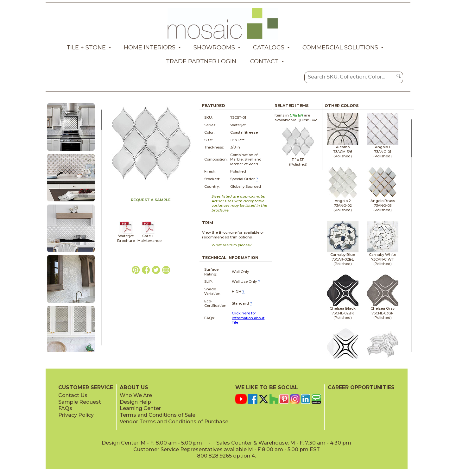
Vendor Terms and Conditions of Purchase (174, 422)
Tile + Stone (86, 47)
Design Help (135, 402)
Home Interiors (149, 47)
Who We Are (136, 395)
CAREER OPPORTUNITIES (361, 387)
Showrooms (214, 47)
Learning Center (140, 408)
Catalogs (268, 47)
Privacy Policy (76, 415)
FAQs (65, 408)
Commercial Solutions (340, 47)
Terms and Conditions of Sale (157, 415)
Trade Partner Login (201, 61)
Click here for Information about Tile (248, 318)
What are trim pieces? (232, 245)
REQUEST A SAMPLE (151, 200)
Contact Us (72, 395)
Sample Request (79, 402)
